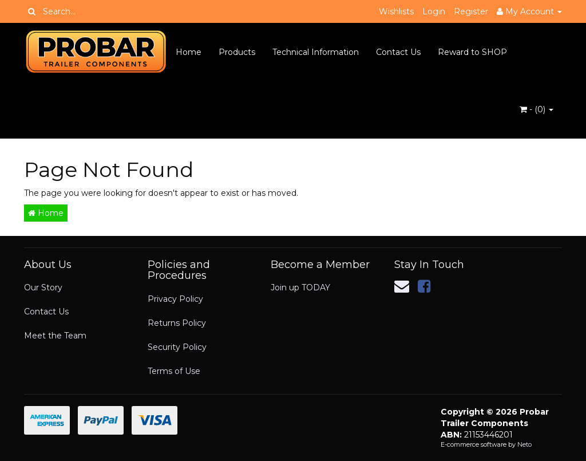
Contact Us (398, 52)
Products (237, 52)
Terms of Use (174, 371)
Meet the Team (55, 335)
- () (536, 109)
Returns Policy (177, 323)
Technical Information (315, 52)
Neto (524, 444)
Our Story (43, 287)
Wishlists (396, 11)
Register (471, 11)
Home (188, 52)
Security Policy (177, 347)
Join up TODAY (300, 287)
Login (433, 11)
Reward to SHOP (472, 52)
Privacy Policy (175, 299)
